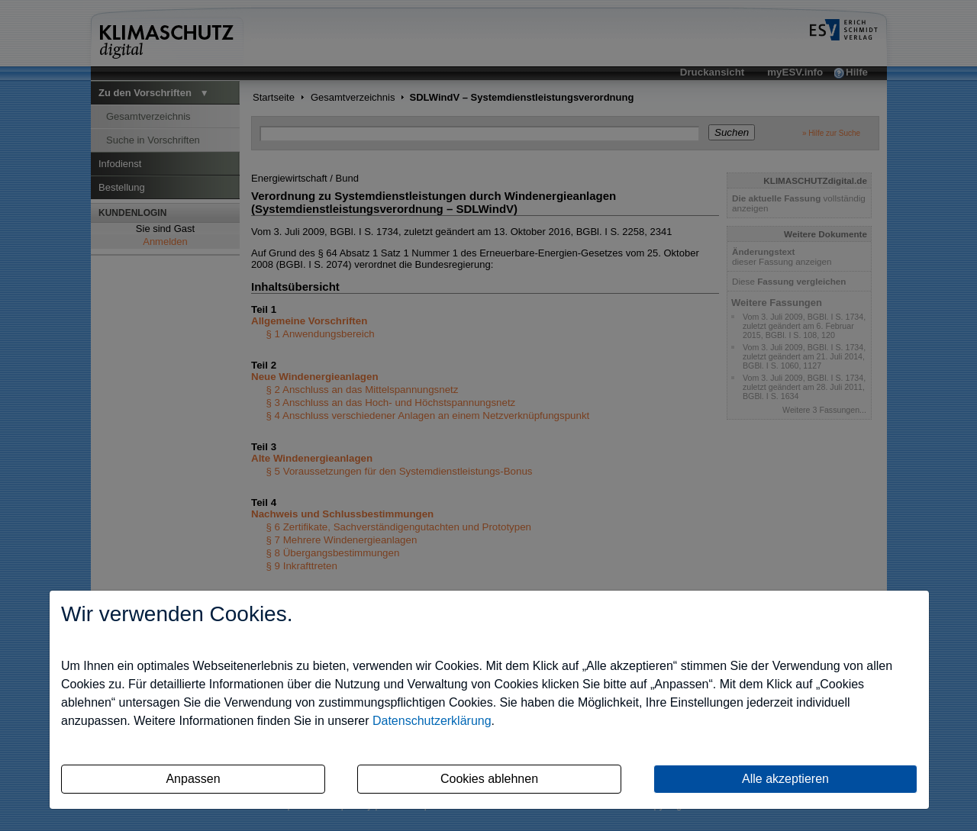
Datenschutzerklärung (432, 720)
